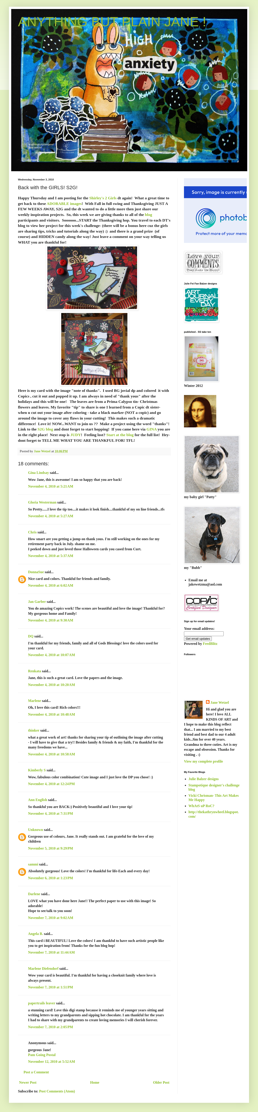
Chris (32, 532)
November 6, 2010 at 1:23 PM (50, 878)
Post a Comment (36, 1072)
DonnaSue (36, 572)
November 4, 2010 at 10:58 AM (51, 754)
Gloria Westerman (42, 502)
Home (94, 1082)
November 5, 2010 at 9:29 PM (50, 848)
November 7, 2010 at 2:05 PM (50, 1027)
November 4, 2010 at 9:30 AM (50, 620)
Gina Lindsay (38, 473)
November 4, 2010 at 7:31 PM (50, 813)
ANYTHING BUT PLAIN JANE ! (112, 21)
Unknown (35, 830)
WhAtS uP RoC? (201, 806)
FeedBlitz (210, 644)
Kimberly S (37, 770)
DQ (30, 636)
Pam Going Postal (42, 1055)
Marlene (34, 701)
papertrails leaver (41, 1003)
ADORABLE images (64, 203)
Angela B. (35, 934)
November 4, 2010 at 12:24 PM (51, 784)
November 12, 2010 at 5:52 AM (51, 1061)
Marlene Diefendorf (43, 968)
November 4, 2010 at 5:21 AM (50, 486)
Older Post (161, 1082)
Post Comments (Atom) (57, 1091)
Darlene (34, 894)
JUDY (75, 435)
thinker (33, 730)
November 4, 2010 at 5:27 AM (50, 516)
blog (148, 214)
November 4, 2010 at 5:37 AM (50, 556)
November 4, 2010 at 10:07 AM (51, 655)
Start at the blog (120, 435)
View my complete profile (203, 761)
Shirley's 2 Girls (102, 198)
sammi (33, 864)
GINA (151, 429)
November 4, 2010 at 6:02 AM (50, 585)
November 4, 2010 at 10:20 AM (51, 685)
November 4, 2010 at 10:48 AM (51, 714)
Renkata (34, 671)
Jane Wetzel (219, 702)
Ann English (37, 800)
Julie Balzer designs (203, 779)
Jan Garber (37, 602)
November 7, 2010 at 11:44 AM (51, 952)
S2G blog (45, 429)
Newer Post (27, 1082)
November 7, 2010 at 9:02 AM (50, 918)
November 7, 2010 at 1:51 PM (50, 987)
